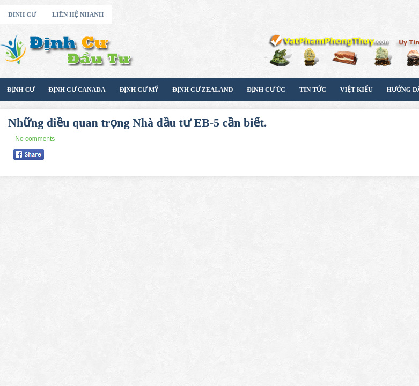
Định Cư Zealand (202, 89)
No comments (35, 139)
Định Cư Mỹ (139, 89)
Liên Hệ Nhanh (78, 14)
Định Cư (20, 89)
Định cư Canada (76, 89)
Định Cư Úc (266, 89)
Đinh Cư (22, 14)
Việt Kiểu (356, 89)
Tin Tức (312, 89)
